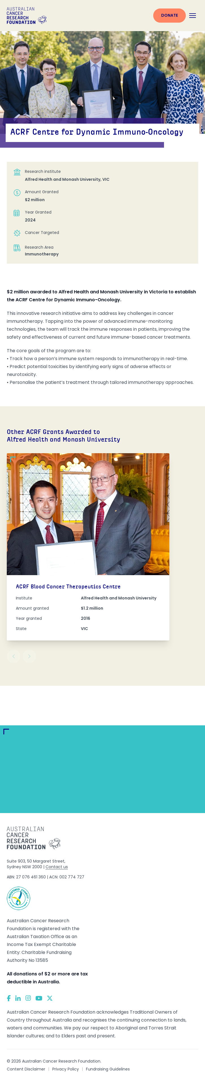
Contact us (57, 867)
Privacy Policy (65, 1069)
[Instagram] (28, 998)
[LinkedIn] (18, 998)
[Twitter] (50, 998)
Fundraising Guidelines (108, 1069)
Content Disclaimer (26, 1069)
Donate (169, 15)
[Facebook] (9, 998)
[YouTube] (38, 998)
